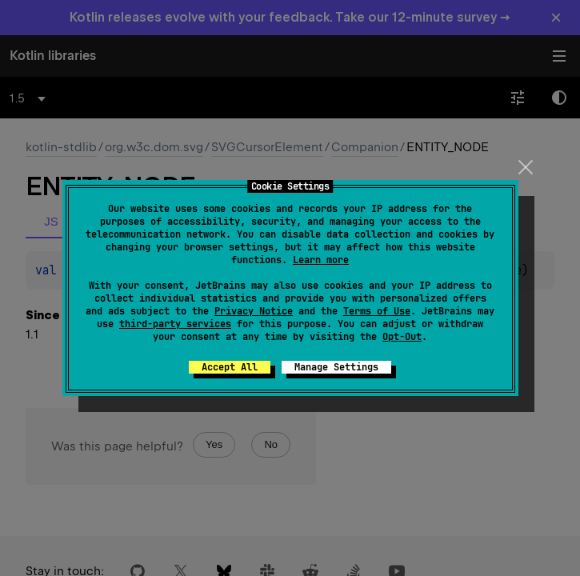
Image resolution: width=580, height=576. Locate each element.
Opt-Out (402, 336)
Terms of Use (376, 311)
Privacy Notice (253, 311)
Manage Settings (336, 367)
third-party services (175, 324)
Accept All (230, 367)
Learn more (321, 260)
